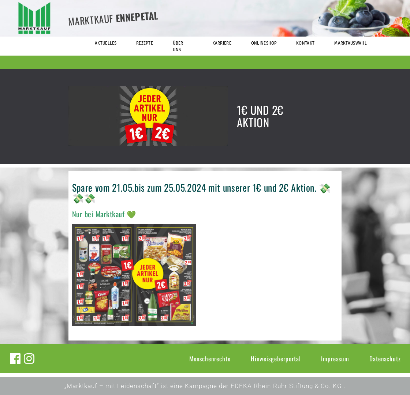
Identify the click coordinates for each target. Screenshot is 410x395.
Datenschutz (385, 358)
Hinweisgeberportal (276, 358)
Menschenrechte (210, 358)
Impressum (335, 358)
